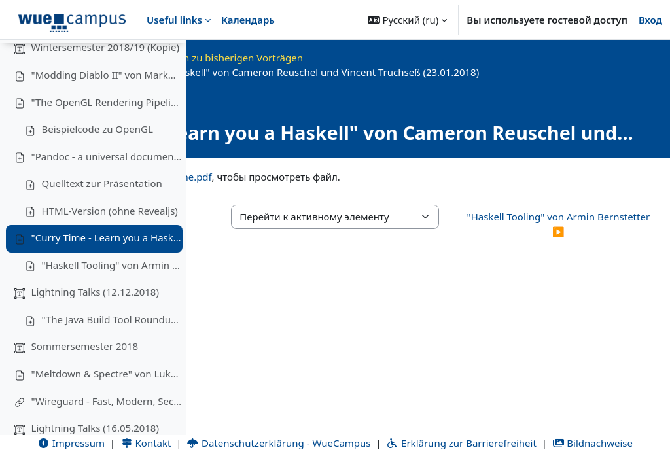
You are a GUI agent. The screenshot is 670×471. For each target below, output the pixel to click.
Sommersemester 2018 (85, 382)
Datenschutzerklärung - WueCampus (456, 427)
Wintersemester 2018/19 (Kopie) (105, 83)
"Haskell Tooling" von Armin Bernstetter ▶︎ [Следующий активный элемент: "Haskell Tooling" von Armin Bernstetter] (589, 239)
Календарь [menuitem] (248, 19)
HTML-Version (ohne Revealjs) (110, 246)
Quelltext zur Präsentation (102, 219)
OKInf (296, 57)
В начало (247, 57)
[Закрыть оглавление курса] (13, 58)
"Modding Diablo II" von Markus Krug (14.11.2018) (106, 111)
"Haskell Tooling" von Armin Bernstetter (112, 300)
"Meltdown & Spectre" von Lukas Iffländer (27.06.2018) (106, 410)
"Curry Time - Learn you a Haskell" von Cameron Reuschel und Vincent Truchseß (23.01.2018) (106, 274)
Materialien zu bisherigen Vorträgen (406, 57)
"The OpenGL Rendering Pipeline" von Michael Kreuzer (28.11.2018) (106, 138)
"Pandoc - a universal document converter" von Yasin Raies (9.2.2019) (106, 192)
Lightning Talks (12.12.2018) (95, 328)
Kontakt (323, 427)
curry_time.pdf (364, 191)
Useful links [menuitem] (174, 19)
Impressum (249, 427)
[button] (407, 19)
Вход (650, 19)
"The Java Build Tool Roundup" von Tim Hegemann (112, 355)
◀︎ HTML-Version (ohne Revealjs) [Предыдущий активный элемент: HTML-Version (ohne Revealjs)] (267, 239)
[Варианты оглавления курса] (170, 58)
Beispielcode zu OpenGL (97, 165)
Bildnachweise (471, 442)
